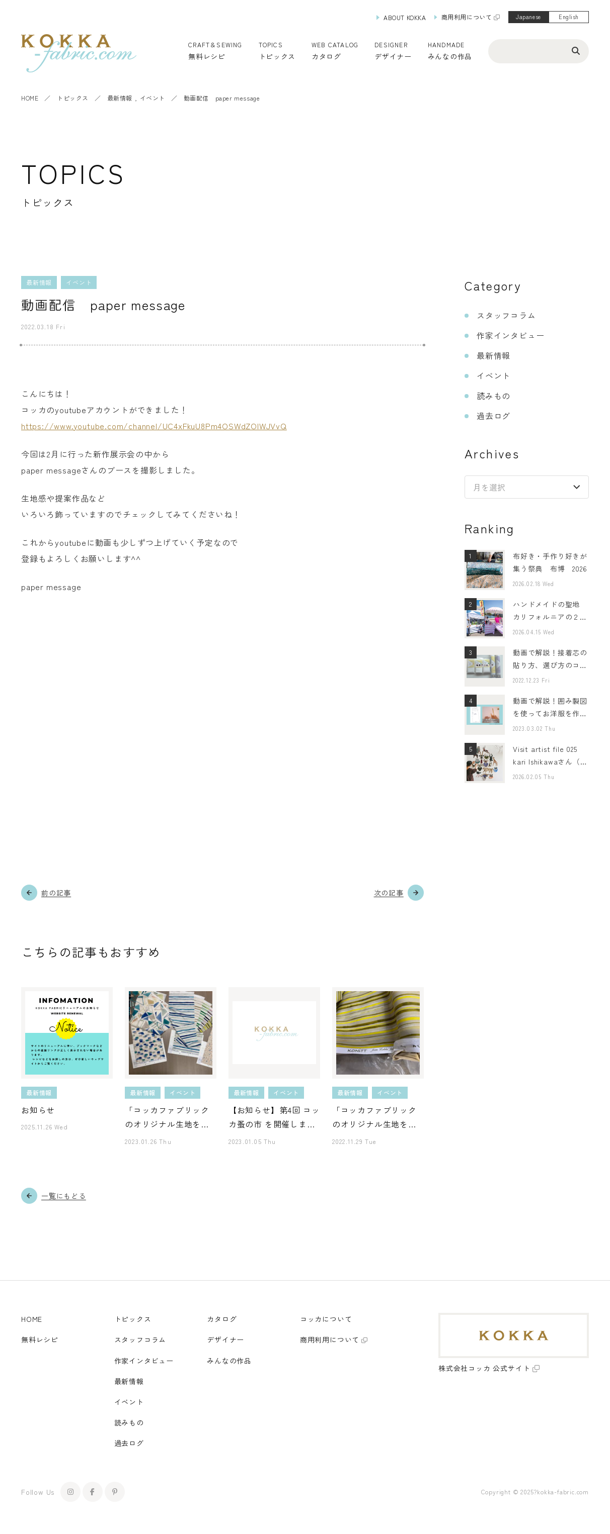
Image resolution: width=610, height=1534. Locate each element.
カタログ (326, 56)
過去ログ (493, 416)
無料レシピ (39, 1339)
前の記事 (56, 893)
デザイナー (393, 56)
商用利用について (466, 17)
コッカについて (326, 1319)
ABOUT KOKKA (405, 17)
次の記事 (389, 893)
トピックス (73, 97)
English (569, 17)
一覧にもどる (63, 1196)
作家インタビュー (510, 335)
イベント (152, 97)
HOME (29, 97)
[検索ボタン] (576, 50)
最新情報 (119, 97)
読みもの (493, 396)
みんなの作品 (450, 56)
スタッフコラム (506, 315)
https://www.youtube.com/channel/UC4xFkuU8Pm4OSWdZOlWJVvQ (154, 426)
